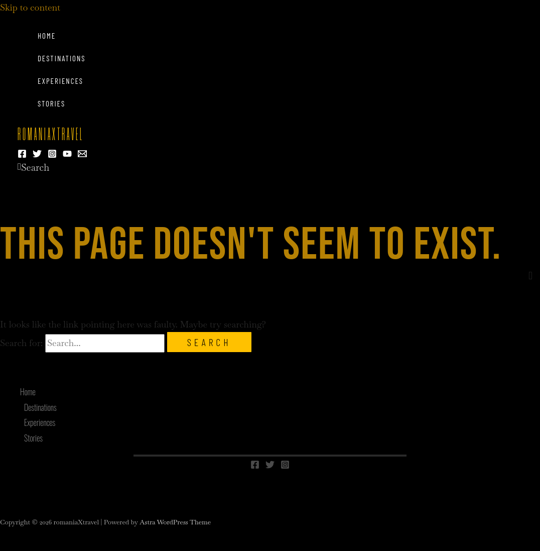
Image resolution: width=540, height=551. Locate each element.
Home (47, 35)
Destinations (62, 58)
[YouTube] (67, 155)
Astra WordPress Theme (175, 522)
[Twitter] (37, 155)
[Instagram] (52, 155)
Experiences (60, 80)
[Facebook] (22, 155)
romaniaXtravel (51, 135)
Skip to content (30, 7)
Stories (51, 103)
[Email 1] (82, 155)
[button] (33, 167)
